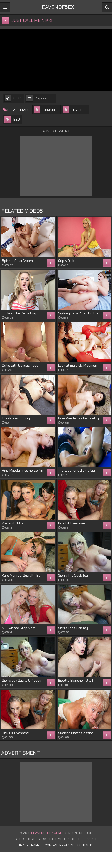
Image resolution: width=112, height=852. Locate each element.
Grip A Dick (66, 261)
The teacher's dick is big (76, 470)
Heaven (56, 7)
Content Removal (59, 845)
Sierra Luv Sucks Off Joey (21, 680)
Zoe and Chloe (13, 523)
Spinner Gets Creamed (19, 261)
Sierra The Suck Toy (73, 575)
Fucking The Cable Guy (19, 313)
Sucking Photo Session (76, 733)
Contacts (85, 845)
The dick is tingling (16, 418)
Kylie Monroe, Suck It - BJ (21, 575)
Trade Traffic (30, 845)
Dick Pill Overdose (71, 523)
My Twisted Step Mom (18, 628)
